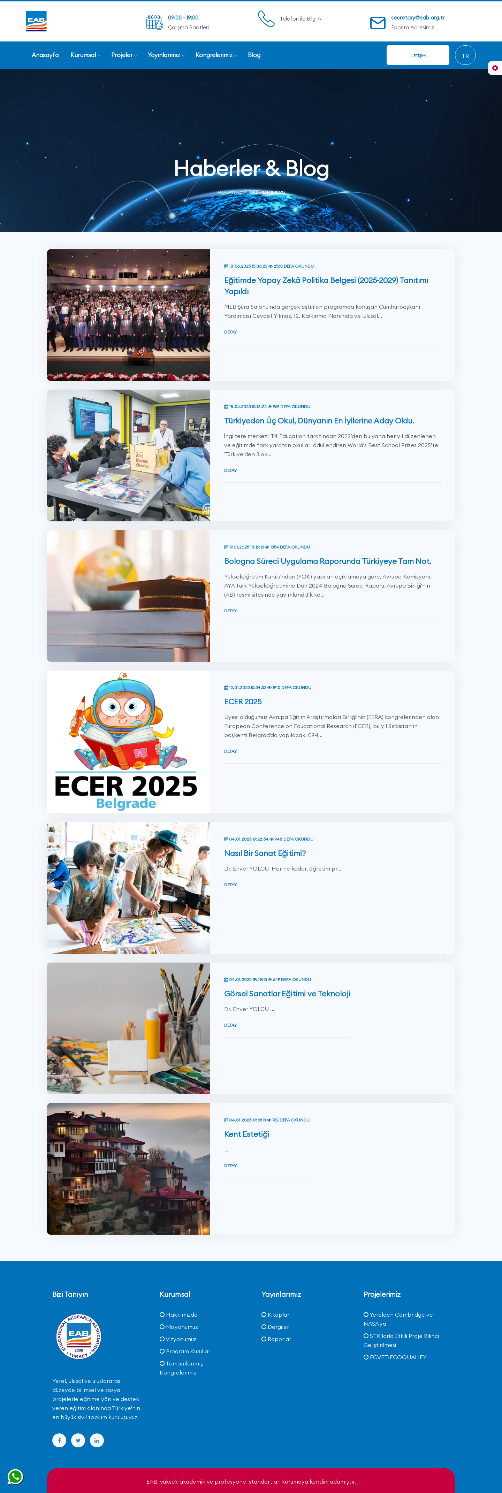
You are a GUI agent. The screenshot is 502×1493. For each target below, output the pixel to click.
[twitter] (78, 1440)
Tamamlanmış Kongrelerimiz (181, 1368)
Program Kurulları (186, 1351)
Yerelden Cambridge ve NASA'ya (398, 1319)
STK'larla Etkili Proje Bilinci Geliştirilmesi (401, 1340)
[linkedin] (97, 1440)
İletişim (418, 55)
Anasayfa (228, 192)
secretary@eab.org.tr (417, 17)
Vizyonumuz (178, 1338)
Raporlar (276, 1338)
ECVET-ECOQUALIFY (395, 1357)
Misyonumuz (179, 1326)
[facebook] (59, 1440)
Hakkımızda (179, 1314)
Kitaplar (275, 1314)
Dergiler (275, 1326)
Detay (230, 298)
